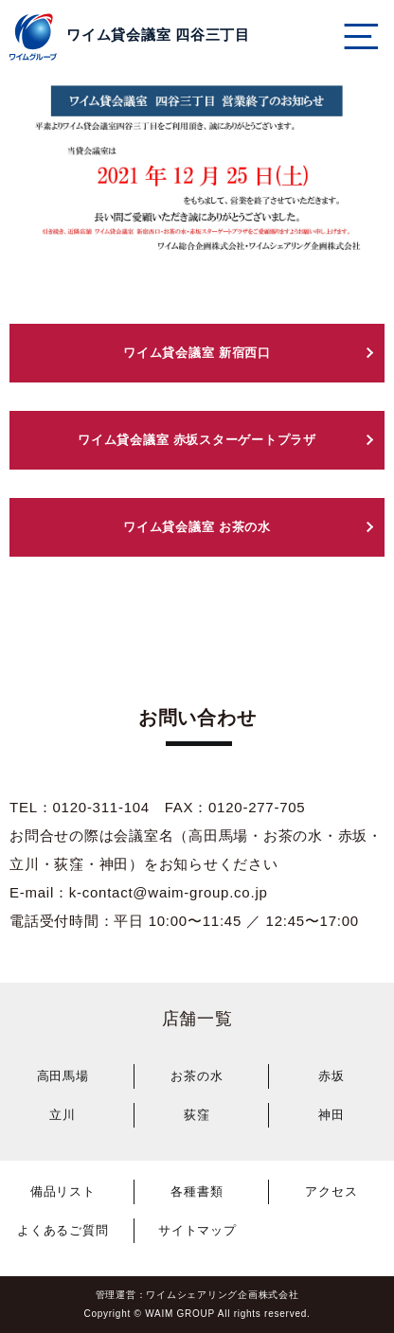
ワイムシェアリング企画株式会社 (222, 1294)
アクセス (331, 1191)
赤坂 (331, 1076)
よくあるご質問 (62, 1230)
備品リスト (63, 1191)
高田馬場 (63, 1076)
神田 (331, 1115)
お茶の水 (196, 1076)
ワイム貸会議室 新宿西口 (197, 353)
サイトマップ (197, 1230)
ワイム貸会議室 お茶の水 (197, 527)
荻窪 (197, 1115)
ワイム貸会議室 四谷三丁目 (158, 35)
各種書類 (196, 1191)
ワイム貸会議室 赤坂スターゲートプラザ (197, 440)
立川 (62, 1115)
